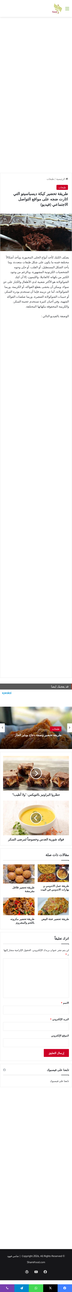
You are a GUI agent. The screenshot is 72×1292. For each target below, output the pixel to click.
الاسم (65, 1002)
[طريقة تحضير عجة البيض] (53, 906)
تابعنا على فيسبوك (59, 1081)
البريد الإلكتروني (59, 1019)
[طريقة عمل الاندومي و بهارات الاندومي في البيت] (53, 873)
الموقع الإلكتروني (60, 1035)
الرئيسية (62, 178)
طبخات (50, 178)
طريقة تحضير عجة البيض (55, 919)
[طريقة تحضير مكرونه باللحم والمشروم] (19, 906)
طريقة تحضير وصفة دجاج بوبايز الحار (38, 735)
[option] (36, 728)
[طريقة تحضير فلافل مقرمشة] (19, 874)
